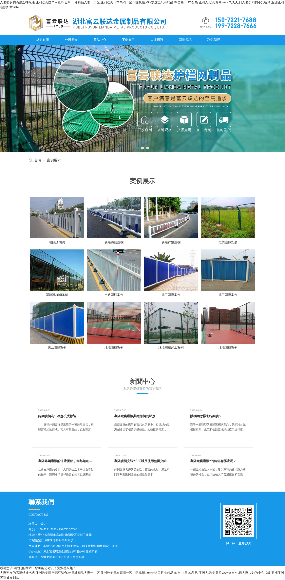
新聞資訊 (185, 39)
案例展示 (128, 39)
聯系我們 (213, 39)
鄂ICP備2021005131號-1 (60, 540)
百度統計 (79, 557)
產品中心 (99, 39)
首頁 (38, 160)
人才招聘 (156, 39)
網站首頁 (42, 39)
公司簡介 (71, 39)
